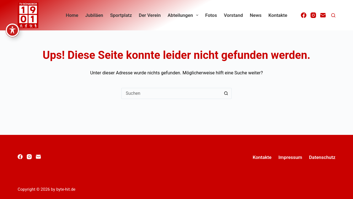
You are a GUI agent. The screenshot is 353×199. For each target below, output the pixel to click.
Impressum (290, 157)
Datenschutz (322, 157)
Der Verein (150, 15)
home (72, 15)
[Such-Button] (226, 93)
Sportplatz (121, 15)
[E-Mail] (323, 15)
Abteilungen (184, 15)
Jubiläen (94, 15)
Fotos (211, 15)
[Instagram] (313, 15)
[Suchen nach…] (171, 93)
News (255, 15)
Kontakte (277, 15)
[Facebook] (303, 15)
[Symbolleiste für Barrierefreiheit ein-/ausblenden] (12, 13)
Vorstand (233, 15)
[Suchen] (333, 15)
